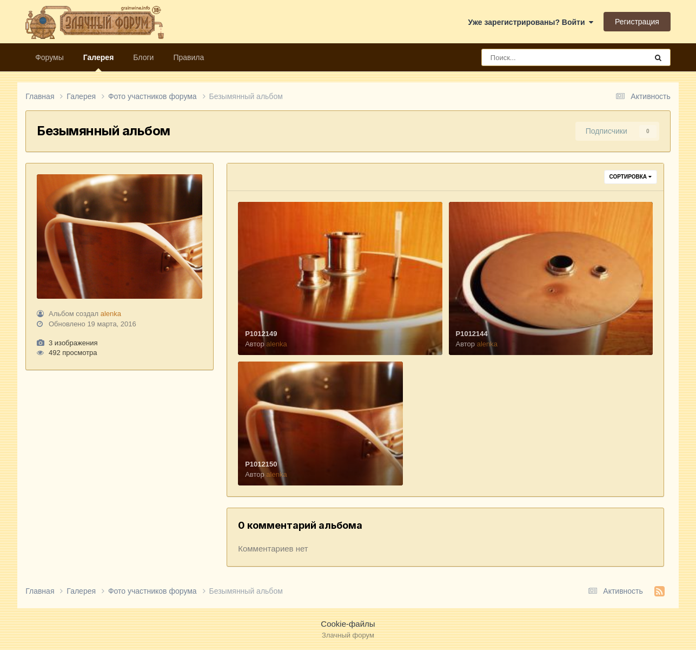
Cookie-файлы (348, 623)
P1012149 (261, 334)
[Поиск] (544, 57)
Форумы (49, 57)
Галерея (98, 62)
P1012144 (472, 334)
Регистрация (637, 21)
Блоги (143, 57)
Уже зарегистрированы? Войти (531, 22)
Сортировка (630, 177)
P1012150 (261, 464)
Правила (188, 57)
